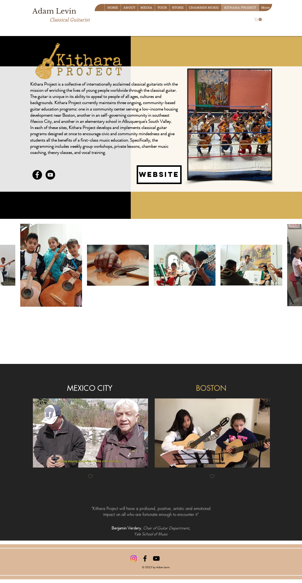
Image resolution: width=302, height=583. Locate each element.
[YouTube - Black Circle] (50, 175)
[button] (258, 19)
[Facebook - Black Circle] (37, 175)
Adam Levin (54, 11)
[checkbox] (90, 476)
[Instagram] (133, 558)
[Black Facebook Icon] (145, 558)
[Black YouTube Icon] (156, 558)
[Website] (159, 174)
